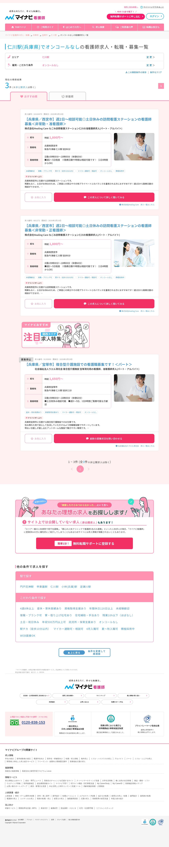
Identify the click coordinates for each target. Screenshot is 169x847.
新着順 (67, 96)
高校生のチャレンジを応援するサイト (59, 781)
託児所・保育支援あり (82, 622)
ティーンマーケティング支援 (88, 781)
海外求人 (84, 759)
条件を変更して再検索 (84, 652)
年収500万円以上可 (54, 622)
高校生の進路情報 (12, 771)
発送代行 (44, 808)
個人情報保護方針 (74, 819)
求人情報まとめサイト (13, 781)
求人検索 (100, 27)
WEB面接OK (27, 635)
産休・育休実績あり (34, 412)
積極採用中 (120, 171)
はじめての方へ (73, 27)
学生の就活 (9, 759)
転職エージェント (69, 796)
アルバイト (119, 759)
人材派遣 (8, 796)
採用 (52, 819)
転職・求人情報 (72, 759)
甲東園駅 (42, 586)
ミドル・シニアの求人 (143, 759)
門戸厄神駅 (27, 586)
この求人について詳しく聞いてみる (104, 197)
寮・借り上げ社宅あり (58, 615)
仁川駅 (54, 586)
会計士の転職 (103, 796)
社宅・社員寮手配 (86, 808)
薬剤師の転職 (145, 796)
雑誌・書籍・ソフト (142, 781)
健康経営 (54, 808)
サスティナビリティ (41, 819)
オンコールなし (106, 171)
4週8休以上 (27, 608)
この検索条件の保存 (136, 72)
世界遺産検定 (29, 783)
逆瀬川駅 (85, 586)
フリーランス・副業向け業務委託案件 (52, 762)
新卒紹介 (56, 796)
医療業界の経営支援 (100, 799)
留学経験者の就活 (24, 759)
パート (129, 759)
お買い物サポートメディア (17, 786)
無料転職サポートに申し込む (125, 16)
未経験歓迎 (30, 171)
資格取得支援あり (52, 412)
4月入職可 (92, 629)
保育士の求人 (59, 799)
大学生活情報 (107, 781)
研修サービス (10, 808)
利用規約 (52, 702)
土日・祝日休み (29, 622)
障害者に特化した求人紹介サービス (20, 762)
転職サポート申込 (117, 702)
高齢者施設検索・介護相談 (93, 786)
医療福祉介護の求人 (78, 762)
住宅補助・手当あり (87, 615)
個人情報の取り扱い (133, 695)
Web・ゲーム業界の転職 (24, 796)
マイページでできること (153, 7)
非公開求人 (22, 87)
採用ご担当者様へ (131, 7)
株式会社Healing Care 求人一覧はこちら (138, 204)
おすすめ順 (28, 96)
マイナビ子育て (62, 783)
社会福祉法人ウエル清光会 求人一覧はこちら (136, 446)
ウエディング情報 (14, 783)
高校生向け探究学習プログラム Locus (36, 771)
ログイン (154, 16)
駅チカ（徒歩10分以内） (64, 171)
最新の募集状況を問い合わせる (104, 438)
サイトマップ (100, 695)
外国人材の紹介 (117, 799)
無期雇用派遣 (72, 799)
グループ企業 (61, 819)
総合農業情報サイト (45, 783)
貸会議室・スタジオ (68, 808)
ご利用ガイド (46, 27)
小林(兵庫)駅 (69, 586)
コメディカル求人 (27, 799)
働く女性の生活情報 (123, 781)
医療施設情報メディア (134, 783)
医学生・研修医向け (55, 759)
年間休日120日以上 (101, 608)
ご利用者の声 (126, 27)
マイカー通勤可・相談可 (87, 171)
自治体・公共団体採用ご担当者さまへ (35, 695)
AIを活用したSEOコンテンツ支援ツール (64, 786)
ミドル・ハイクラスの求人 (101, 759)
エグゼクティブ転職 (87, 796)
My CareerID (117, 783)
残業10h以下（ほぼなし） (118, 615)
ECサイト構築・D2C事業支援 (82, 783)
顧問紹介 (133, 796)
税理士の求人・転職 (119, 796)
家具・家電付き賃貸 (38, 786)
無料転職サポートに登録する (84, 543)
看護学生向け (39, 759)
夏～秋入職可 (110, 629)
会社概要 (21, 819)
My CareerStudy (103, 783)
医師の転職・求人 (44, 799)
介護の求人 (85, 799)
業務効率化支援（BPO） (28, 808)
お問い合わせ (84, 702)
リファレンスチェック (105, 808)
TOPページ (20, 27)
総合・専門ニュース (33, 781)
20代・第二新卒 (43, 796)
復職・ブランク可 (45, 171)
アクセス (29, 819)
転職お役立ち (152, 27)
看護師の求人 (12, 799)
